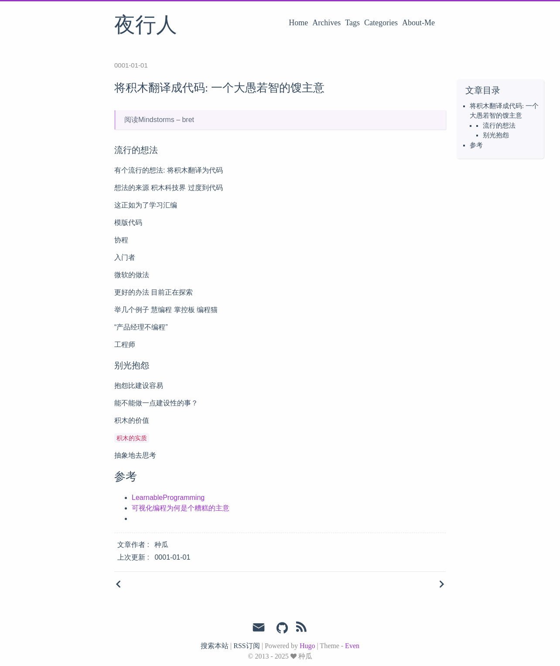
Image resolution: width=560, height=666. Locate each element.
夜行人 (145, 25)
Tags (352, 22)
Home (298, 22)
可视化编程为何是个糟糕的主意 (180, 508)
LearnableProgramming (168, 497)
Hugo (307, 645)
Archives (326, 22)
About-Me (418, 22)
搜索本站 (215, 645)
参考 (476, 145)
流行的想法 (499, 125)
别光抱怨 (496, 135)
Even (352, 645)
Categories (381, 22)
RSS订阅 (246, 645)
